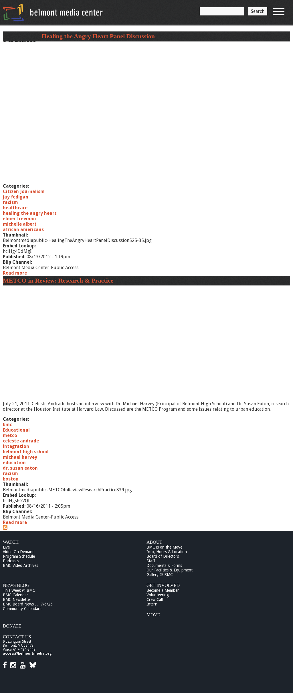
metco (10, 435)
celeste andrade (21, 441)
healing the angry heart (30, 213)
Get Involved (163, 585)
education (14, 462)
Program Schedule (19, 556)
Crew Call (154, 599)
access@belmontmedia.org (27, 654)
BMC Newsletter (17, 599)
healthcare (15, 208)
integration (16, 446)
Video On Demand (19, 551)
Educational (16, 430)
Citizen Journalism (24, 191)
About (154, 542)
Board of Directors (162, 556)
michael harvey (20, 457)
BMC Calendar (15, 595)
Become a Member (162, 590)
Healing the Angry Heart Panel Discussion (98, 36)
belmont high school (26, 451)
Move (153, 614)
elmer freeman (19, 218)
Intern (151, 604)
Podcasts (11, 561)
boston (11, 479)
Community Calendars (22, 608)
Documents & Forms (164, 565)
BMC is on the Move (164, 547)
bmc (7, 424)
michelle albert (20, 224)
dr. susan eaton (20, 468)
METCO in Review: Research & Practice (58, 280)
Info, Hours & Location (166, 551)
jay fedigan (15, 197)
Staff (150, 561)
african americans (23, 229)
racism (10, 202)
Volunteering (157, 595)
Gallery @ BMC (159, 574)
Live (6, 547)
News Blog (16, 585)
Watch (11, 542)
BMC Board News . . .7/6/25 (28, 604)
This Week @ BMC (19, 590)
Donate (12, 625)
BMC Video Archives (20, 565)
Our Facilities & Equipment (169, 570)
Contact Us (17, 636)
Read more (15, 273)
